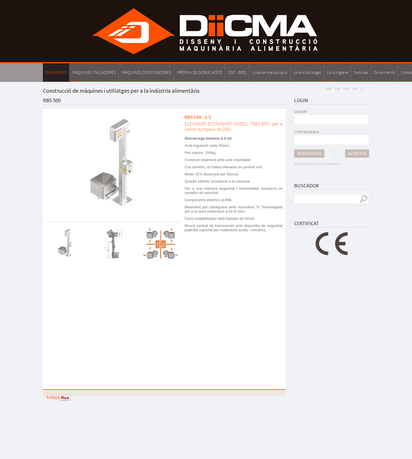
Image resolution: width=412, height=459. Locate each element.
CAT (329, 88)
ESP (337, 88)
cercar (363, 199)
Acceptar (357, 153)
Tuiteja (52, 397)
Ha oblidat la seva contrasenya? (317, 163)
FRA (355, 88)
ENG (346, 88)
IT (362, 88)
